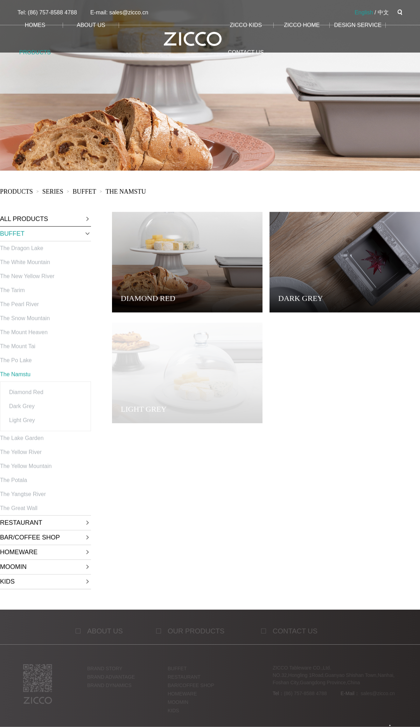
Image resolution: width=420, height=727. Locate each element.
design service (358, 25)
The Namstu (125, 192)
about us (91, 25)
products (35, 52)
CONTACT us (246, 52)
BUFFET (84, 192)
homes (35, 25)
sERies (52, 192)
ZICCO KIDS (246, 25)
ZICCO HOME (302, 25)
